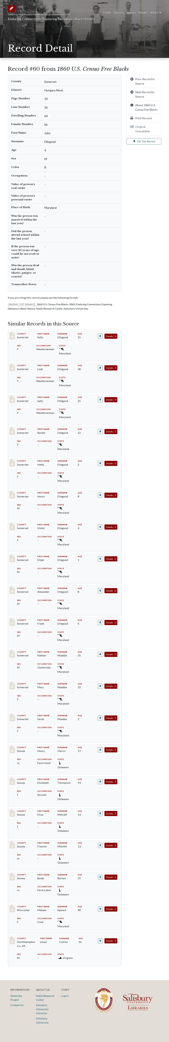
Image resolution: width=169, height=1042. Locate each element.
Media (143, 13)
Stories (131, 13)
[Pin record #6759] (100, 781)
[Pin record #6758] (100, 749)
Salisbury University (42, 1020)
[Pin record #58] (100, 527)
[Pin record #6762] (100, 877)
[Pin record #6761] (100, 845)
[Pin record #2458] (100, 686)
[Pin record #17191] (100, 940)
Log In (65, 995)
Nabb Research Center (45, 997)
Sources (119, 13)
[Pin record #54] (100, 399)
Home (107, 13)
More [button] (155, 13)
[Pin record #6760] (100, 813)
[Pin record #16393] (100, 909)
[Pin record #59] (100, 558)
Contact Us (17, 1005)
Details (111, 336)
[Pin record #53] (100, 367)
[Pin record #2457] (100, 654)
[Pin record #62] (100, 622)
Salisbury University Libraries (42, 1009)
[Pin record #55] (100, 431)
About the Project (16, 997)
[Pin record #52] (100, 336)
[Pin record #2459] (100, 718)
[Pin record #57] (100, 495)
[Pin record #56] (100, 463)
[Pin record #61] (100, 590)
